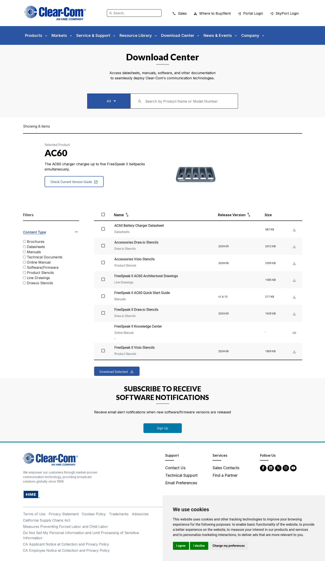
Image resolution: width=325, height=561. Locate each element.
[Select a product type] (108, 101)
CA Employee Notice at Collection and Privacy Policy (66, 550)
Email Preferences (181, 483)
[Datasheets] (24, 246)
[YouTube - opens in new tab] (293, 468)
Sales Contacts (226, 468)
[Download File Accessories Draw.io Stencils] (294, 247)
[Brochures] (24, 241)
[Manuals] (24, 251)
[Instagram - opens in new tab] (286, 468)
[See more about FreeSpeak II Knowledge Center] (294, 333)
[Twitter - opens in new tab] (278, 468)
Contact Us (175, 468)
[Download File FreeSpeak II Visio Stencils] (294, 352)
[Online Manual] (24, 262)
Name (119, 215)
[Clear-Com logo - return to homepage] (55, 13)
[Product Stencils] (24, 272)
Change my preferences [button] (229, 545)
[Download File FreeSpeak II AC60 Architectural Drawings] (294, 280)
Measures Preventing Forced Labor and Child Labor (65, 526)
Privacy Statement (64, 514)
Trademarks (119, 514)
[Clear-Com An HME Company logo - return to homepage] (50, 459)
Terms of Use (34, 514)
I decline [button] (199, 545)
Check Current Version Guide (74, 182)
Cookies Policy (94, 514)
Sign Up (162, 428)
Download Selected (114, 371)
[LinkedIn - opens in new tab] (270, 468)
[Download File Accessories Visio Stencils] (294, 264)
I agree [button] (181, 545)
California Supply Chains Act (46, 520)
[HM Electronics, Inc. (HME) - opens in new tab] (31, 494)
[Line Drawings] (24, 277)
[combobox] (184, 101)
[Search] (134, 13)
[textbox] (184, 99)
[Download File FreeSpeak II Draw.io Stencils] (294, 314)
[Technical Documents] (24, 257)
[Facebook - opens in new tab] (263, 468)
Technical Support (181, 475)
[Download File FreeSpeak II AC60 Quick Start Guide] (294, 297)
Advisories (140, 514)
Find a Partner (225, 475)
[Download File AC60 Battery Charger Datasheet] (294, 230)
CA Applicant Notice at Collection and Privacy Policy (66, 544)
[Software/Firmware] (24, 267)
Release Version (232, 215)
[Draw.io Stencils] (24, 282)
